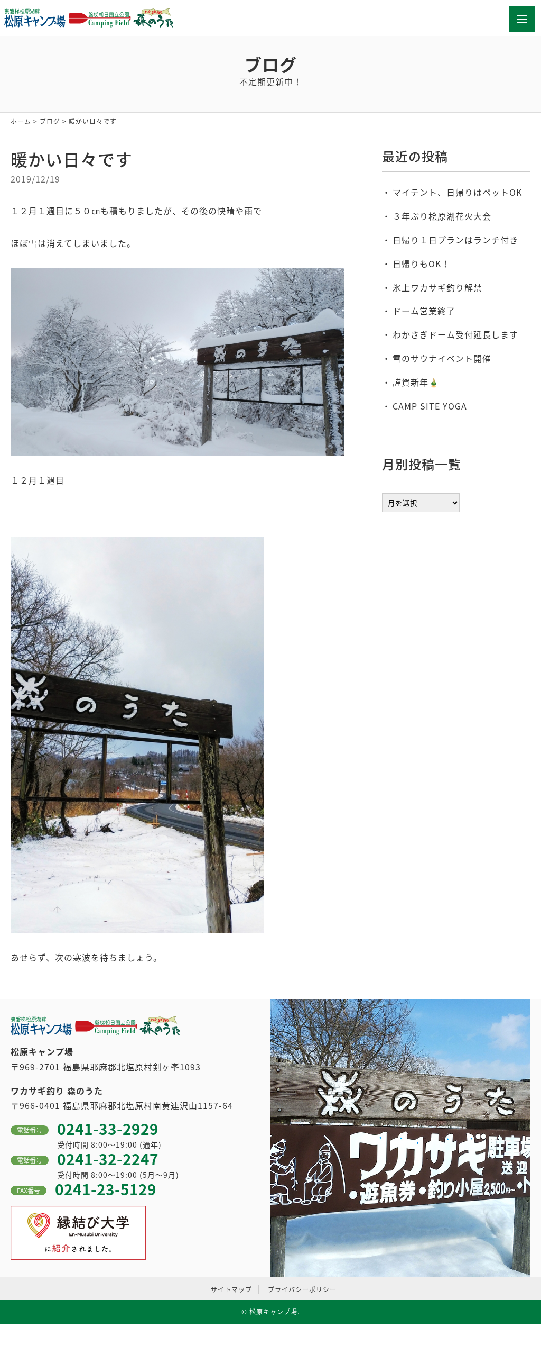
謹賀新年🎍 (416, 382)
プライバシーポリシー (302, 1289)
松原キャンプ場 (273, 1311)
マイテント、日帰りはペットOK (457, 192)
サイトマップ (231, 1289)
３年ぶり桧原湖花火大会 (442, 216)
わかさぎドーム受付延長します (455, 334)
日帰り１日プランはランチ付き (455, 239)
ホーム (21, 121)
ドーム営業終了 (424, 310)
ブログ (50, 121)
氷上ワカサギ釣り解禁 (437, 287)
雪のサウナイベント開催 (442, 358)
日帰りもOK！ (421, 263)
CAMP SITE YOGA (430, 405)
